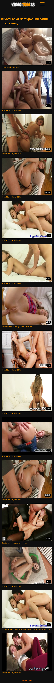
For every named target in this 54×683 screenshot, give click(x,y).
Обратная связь (27, 680)
